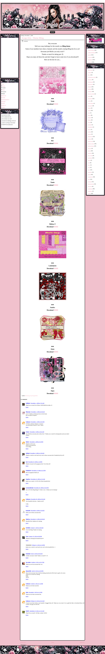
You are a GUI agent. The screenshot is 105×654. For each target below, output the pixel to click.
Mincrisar (28, 411)
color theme (90, 103)
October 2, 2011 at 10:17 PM (37, 562)
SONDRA (28, 527)
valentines (90, 188)
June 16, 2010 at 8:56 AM (36, 553)
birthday (90, 91)
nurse (89, 160)
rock (89, 167)
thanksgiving (91, 184)
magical (89, 139)
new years (90, 155)
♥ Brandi (3, 101)
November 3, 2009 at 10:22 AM (37, 431)
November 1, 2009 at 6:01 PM (37, 421)
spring (89, 174)
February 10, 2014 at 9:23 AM (37, 601)
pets (89, 162)
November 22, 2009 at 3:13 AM (38, 479)
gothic (89, 131)
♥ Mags (3, 107)
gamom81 (28, 510)
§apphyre (28, 479)
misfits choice (91, 143)
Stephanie (28, 553)
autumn (89, 89)
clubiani (28, 453)
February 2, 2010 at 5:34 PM (38, 545)
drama (89, 108)
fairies (89, 115)
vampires (90, 191)
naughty (90, 153)
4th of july (90, 70)
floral (89, 122)
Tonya (3, 86)
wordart (89, 62)
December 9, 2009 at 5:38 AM (37, 510)
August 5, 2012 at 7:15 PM (37, 583)
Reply (27, 407)
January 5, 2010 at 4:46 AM (37, 527)
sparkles (36, 395)
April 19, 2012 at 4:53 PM (37, 571)
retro (89, 165)
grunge (89, 134)
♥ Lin (2, 84)
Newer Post (23, 642)
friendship (90, 127)
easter (89, 110)
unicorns (90, 186)
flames (89, 120)
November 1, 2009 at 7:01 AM (37, 403)
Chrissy (27, 431)
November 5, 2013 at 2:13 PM (35, 592)
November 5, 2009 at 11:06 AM (37, 453)
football (89, 124)
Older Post (82, 642)
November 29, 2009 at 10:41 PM (41, 487)
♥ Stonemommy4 (5, 99)
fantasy (89, 117)
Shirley (27, 441)
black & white (91, 93)
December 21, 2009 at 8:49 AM (38, 519)
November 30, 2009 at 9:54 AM (38, 499)
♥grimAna (3, 95)
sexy (89, 169)
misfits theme (91, 146)
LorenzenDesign (30, 487)
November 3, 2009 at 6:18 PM (36, 441)
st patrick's (90, 177)
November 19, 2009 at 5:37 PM (39, 470)
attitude (89, 86)
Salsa (3, 89)
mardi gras (90, 141)
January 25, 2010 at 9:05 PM (35, 536)
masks (89, 54)
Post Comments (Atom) (32, 644)
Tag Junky (28, 562)
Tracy (27, 536)
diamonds (90, 105)
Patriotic (90, 79)
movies (89, 148)
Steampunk (90, 82)
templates (90, 59)
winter (89, 193)
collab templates (91, 52)
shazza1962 (28, 571)
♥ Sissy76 (3, 105)
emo (89, 112)
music (89, 150)
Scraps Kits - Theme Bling (33, 38)
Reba (27, 592)
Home (52, 32)
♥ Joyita (3, 97)
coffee (89, 101)
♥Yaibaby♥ (28, 470)
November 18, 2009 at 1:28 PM (35, 461)
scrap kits (31, 395)
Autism (89, 72)
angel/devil (90, 84)
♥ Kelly (3, 103)
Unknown (28, 421)
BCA (89, 74)
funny (89, 129)
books (89, 96)
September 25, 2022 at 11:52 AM (36, 611)
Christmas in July (92, 77)
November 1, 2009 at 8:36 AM (38, 411)
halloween (90, 136)
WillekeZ (28, 403)
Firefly (27, 611)
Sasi (27, 461)
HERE (56, 104)
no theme (90, 158)
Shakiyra (28, 519)
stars (89, 179)
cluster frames (91, 50)
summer (90, 181)
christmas (27, 395)
